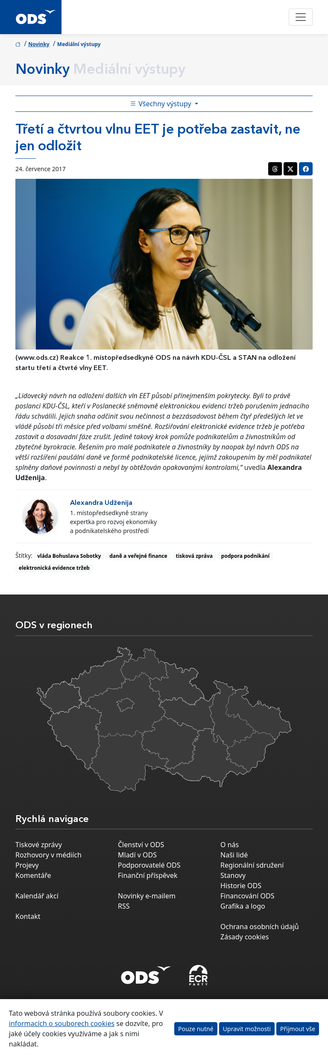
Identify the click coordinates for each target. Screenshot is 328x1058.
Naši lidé (234, 855)
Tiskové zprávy (38, 844)
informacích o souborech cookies (61, 1023)
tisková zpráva (194, 556)
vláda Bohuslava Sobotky (69, 556)
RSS (124, 906)
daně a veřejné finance (138, 556)
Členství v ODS (141, 844)
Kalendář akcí (37, 896)
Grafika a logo (242, 906)
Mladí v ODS (137, 855)
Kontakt (28, 916)
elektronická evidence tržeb (54, 567)
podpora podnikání (245, 556)
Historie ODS (240, 885)
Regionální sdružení (252, 865)
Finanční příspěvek (148, 875)
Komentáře (33, 875)
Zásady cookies (244, 936)
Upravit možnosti (247, 1029)
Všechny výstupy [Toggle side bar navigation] (161, 103)
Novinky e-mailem (147, 896)
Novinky (39, 44)
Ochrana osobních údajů (259, 926)
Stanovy (233, 875)
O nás (229, 844)
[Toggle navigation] (301, 17)
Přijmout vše (297, 1029)
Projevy (27, 865)
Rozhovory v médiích (48, 855)
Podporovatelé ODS (149, 865)
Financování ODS (247, 896)
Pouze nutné (196, 1029)
